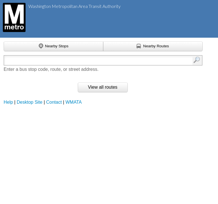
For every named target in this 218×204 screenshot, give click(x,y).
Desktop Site (30, 102)
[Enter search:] (89, 60)
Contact (54, 102)
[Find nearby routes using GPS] (153, 46)
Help (8, 102)
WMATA (74, 102)
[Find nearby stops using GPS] (53, 46)
